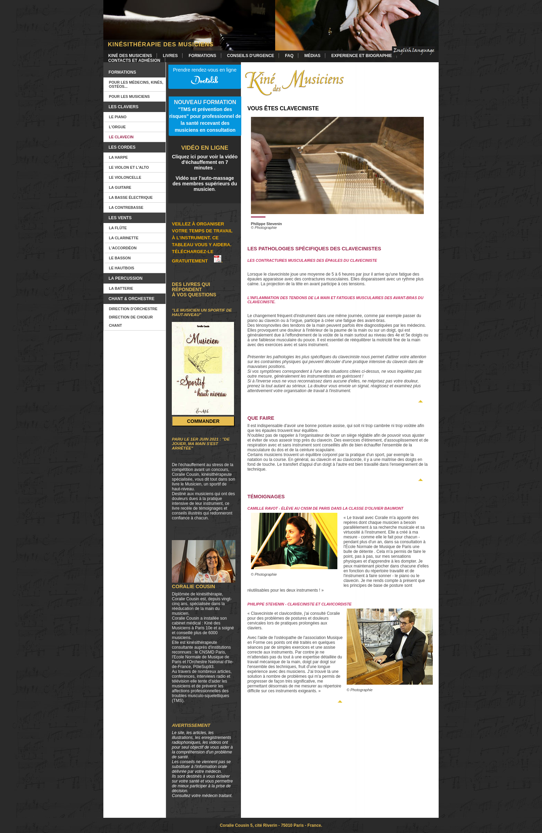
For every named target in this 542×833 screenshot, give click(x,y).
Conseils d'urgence (250, 55)
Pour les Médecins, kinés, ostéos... (136, 84)
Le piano (118, 117)
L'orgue (117, 127)
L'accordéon (123, 248)
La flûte (118, 228)
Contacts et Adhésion (134, 60)
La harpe (118, 157)
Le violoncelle (125, 177)
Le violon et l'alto (129, 167)
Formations (202, 55)
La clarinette (123, 238)
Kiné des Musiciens (130, 55)
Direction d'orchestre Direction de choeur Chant (133, 317)
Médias (312, 55)
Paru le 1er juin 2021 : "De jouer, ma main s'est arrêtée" (201, 443)
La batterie (121, 288)
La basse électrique (131, 197)
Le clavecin (121, 137)
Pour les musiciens (129, 96)
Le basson (120, 258)
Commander (203, 421)
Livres (170, 55)
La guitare (120, 187)
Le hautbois (121, 268)
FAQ (289, 55)
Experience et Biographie (361, 55)
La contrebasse (126, 207)
